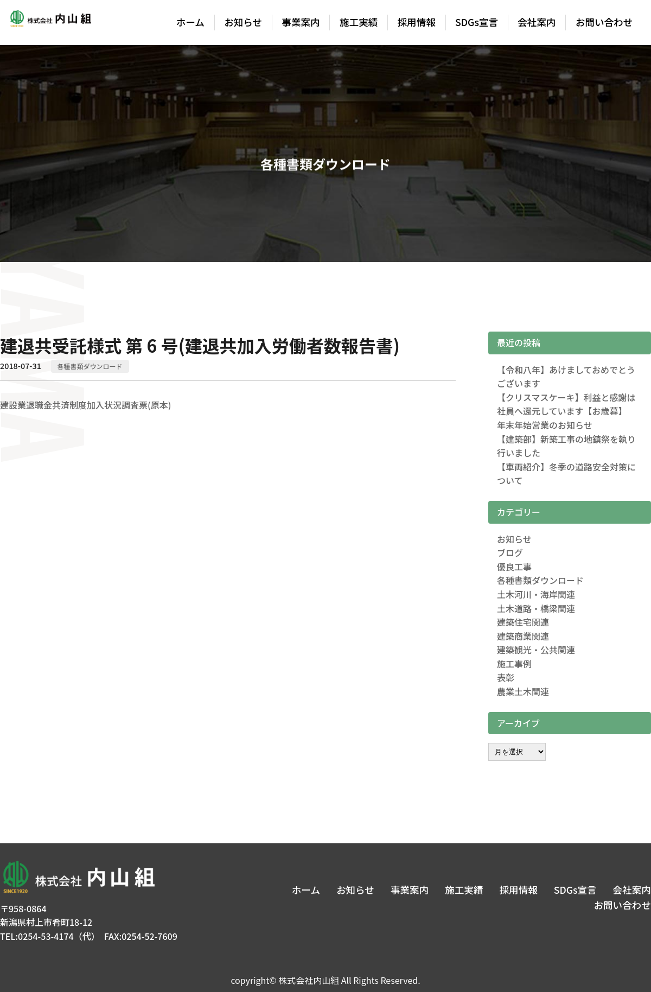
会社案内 (537, 22)
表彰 (505, 677)
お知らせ (243, 22)
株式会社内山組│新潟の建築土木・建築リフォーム (50, 23)
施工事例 (514, 663)
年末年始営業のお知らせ (544, 424)
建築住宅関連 (523, 621)
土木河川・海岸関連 (536, 594)
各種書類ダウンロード (90, 366)
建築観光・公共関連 (536, 649)
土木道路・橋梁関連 (536, 608)
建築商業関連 (523, 636)
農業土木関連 (523, 691)
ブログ (510, 552)
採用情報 (417, 22)
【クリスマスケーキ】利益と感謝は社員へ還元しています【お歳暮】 (566, 404)
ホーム (190, 22)
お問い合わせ (604, 22)
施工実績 (359, 22)
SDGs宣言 (476, 22)
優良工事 (514, 566)
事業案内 (301, 22)
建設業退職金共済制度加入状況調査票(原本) (85, 404)
